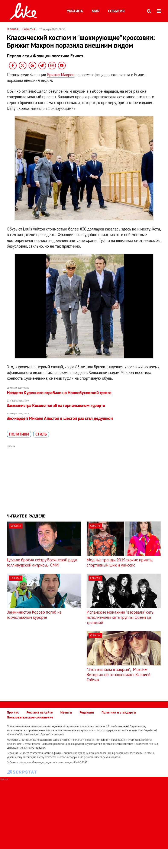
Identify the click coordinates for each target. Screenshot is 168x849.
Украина (75, 11)
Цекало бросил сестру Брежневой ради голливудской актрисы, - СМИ (42, 562)
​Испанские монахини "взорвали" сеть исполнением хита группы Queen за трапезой (120, 617)
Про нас (13, 712)
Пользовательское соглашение (30, 717)
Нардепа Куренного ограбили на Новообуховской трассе (59, 393)
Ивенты (66, 712)
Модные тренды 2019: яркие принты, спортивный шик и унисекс (120, 562)
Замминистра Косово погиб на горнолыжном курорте (56, 405)
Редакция (87, 712)
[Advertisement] (84, 479)
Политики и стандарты (118, 712)
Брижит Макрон (60, 74)
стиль (41, 434)
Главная (12, 29)
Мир (95, 11)
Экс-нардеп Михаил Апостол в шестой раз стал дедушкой (60, 418)
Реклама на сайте (39, 712)
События (116, 11)
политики (19, 434)
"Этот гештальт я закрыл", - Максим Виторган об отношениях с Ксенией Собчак (118, 674)
